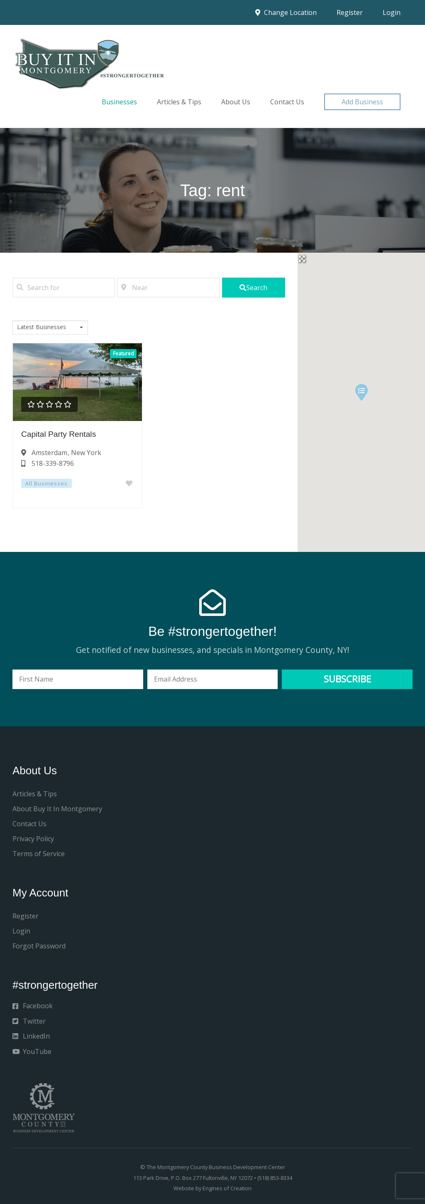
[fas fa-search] (253, 288)
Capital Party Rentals (58, 434)
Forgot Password (39, 945)
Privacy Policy (33, 838)
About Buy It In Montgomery (57, 808)
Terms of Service (38, 853)
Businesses (119, 101)
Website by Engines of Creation (212, 1188)
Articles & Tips (179, 101)
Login (392, 12)
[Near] (168, 288)
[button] (362, 102)
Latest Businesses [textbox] (41, 327)
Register (350, 12)
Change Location (286, 12)
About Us (235, 101)
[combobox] (50, 327)
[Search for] (63, 288)
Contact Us (287, 101)
